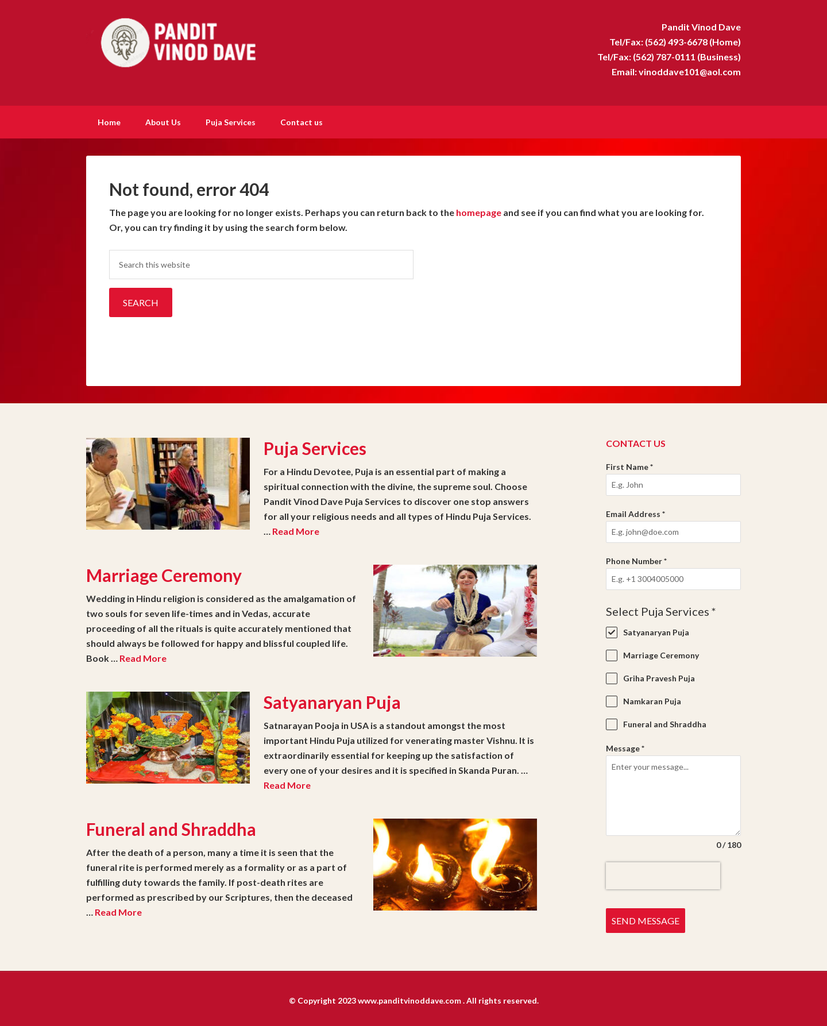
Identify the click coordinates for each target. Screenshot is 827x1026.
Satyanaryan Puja (332, 701)
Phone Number (636, 560)
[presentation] (663, 874)
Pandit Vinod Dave (183, 40)
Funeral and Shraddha (171, 827)
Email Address (635, 513)
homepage (478, 211)
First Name (629, 465)
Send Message (645, 919)
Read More (295, 529)
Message (625, 747)
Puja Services (315, 447)
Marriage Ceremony (164, 574)
